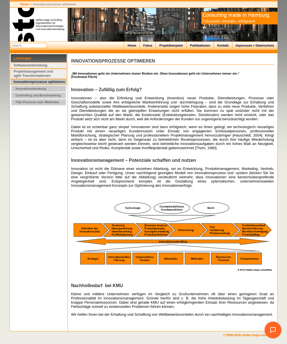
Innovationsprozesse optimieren (39, 82)
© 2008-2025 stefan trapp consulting (250, 335)
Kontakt (223, 45)
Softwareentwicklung (30, 65)
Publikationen (200, 45)
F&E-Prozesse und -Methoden (37, 102)
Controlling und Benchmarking (38, 95)
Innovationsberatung (31, 88)
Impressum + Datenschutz (255, 45)
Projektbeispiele (171, 45)
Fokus (147, 45)
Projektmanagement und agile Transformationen (33, 74)
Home (132, 45)
